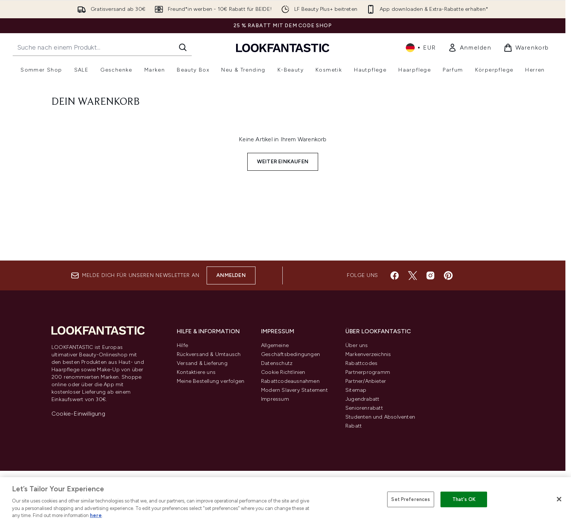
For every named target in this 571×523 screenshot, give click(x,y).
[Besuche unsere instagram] (430, 275)
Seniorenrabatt (364, 408)
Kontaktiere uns (196, 372)
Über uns (356, 345)
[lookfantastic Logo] (282, 47)
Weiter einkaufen (282, 161)
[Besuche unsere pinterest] (448, 275)
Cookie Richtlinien (283, 372)
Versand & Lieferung (202, 363)
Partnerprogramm (367, 372)
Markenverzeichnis (368, 354)
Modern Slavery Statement (294, 390)
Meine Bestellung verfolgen (210, 381)
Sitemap (355, 390)
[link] (469, 47)
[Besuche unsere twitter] (412, 275)
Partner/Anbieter (365, 381)
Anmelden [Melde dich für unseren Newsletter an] (231, 275)
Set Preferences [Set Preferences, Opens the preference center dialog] (410, 499)
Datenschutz (276, 363)
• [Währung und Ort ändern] (421, 47)
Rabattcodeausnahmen (290, 381)
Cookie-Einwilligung (78, 413)
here (96, 515)
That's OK (464, 499)
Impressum (275, 399)
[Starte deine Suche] (102, 47)
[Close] (559, 499)
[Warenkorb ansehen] (526, 47)
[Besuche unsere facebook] (395, 275)
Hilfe (182, 345)
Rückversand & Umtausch (209, 354)
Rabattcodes (361, 363)
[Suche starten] (182, 47)
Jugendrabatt (362, 399)
